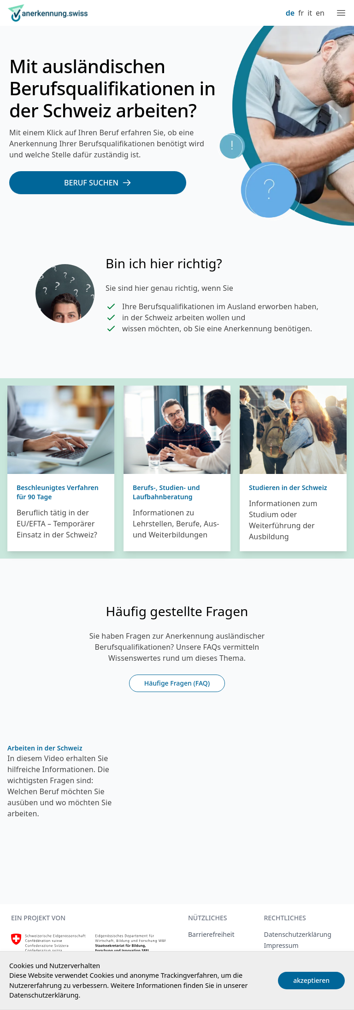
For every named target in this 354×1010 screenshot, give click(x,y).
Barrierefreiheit (211, 934)
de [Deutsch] (290, 13)
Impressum (281, 945)
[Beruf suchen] (97, 182)
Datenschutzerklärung (43, 995)
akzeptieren (311, 980)
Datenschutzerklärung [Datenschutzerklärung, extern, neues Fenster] (297, 934)
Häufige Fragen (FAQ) (177, 683)
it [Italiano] (309, 13)
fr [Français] (301, 13)
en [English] (320, 13)
